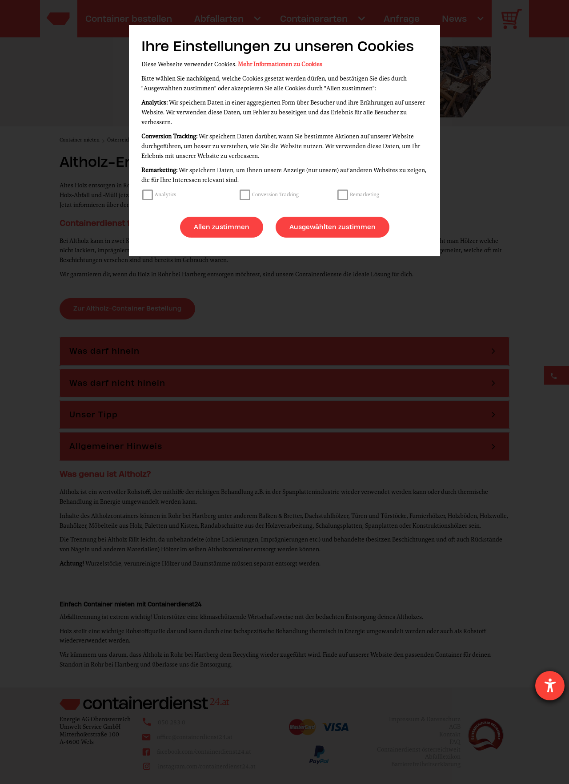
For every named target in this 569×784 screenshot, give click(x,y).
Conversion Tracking (275, 194)
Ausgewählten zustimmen (332, 227)
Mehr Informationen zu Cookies (280, 64)
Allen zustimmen (221, 227)
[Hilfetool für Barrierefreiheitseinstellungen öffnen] (550, 685)
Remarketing (364, 194)
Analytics (165, 194)
